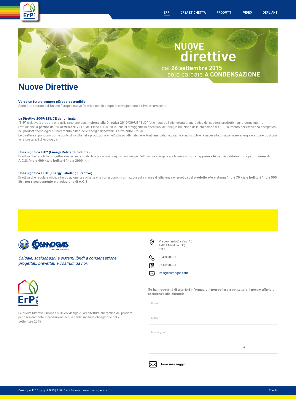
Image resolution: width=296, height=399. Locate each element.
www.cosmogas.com (95, 390)
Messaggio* (158, 332)
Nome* (155, 303)
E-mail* (155, 317)
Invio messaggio (173, 364)
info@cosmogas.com (173, 273)
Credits (273, 390)
